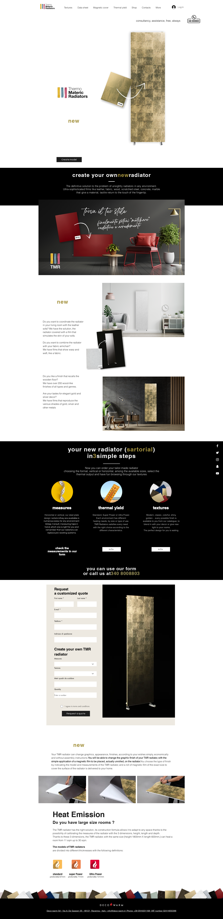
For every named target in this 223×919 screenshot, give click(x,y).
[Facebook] (217, 446)
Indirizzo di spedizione (63, 634)
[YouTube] (217, 473)
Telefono (57, 621)
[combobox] (75, 639)
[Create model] (69, 159)
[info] (111, 549)
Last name (81, 598)
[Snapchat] (217, 466)
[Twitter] (217, 453)
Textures (57, 668)
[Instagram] (217, 459)
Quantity (57, 689)
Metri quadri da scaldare (64, 678)
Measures (58, 659)
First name (58, 598)
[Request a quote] (76, 713)
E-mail (56, 609)
